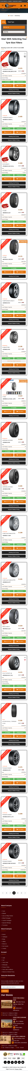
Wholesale (4, 964)
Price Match (20, 85)
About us (4, 943)
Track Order (5, 962)
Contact (4, 948)
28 (14, 893)
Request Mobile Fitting (13, 93)
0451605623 (24, 1042)
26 (6, 893)
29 (17, 893)
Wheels (4, 913)
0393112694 (16, 1042)
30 (21, 893)
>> (25, 893)
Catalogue (4, 936)
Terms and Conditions (7, 969)
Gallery (4, 941)
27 (10, 893)
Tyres (10, 15)
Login (3, 957)
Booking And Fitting (14, 89)
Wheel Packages (6, 918)
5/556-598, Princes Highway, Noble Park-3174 (19, 1004)
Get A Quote (5, 946)
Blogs (3, 939)
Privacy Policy (5, 967)
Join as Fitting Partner (7, 915)
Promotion (5, 925)
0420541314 (16, 1029)
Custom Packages (6, 920)
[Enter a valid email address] (12, 987)
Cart (3, 960)
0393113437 (17, 1008)
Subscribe (5, 990)
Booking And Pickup (14, 276)
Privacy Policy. (18, 1069)
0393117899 (17, 1027)
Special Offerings (6, 922)
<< (2, 893)
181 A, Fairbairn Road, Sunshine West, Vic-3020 (18, 1023)
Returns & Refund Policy (8, 971)
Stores (4, 934)
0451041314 (16, 1010)
